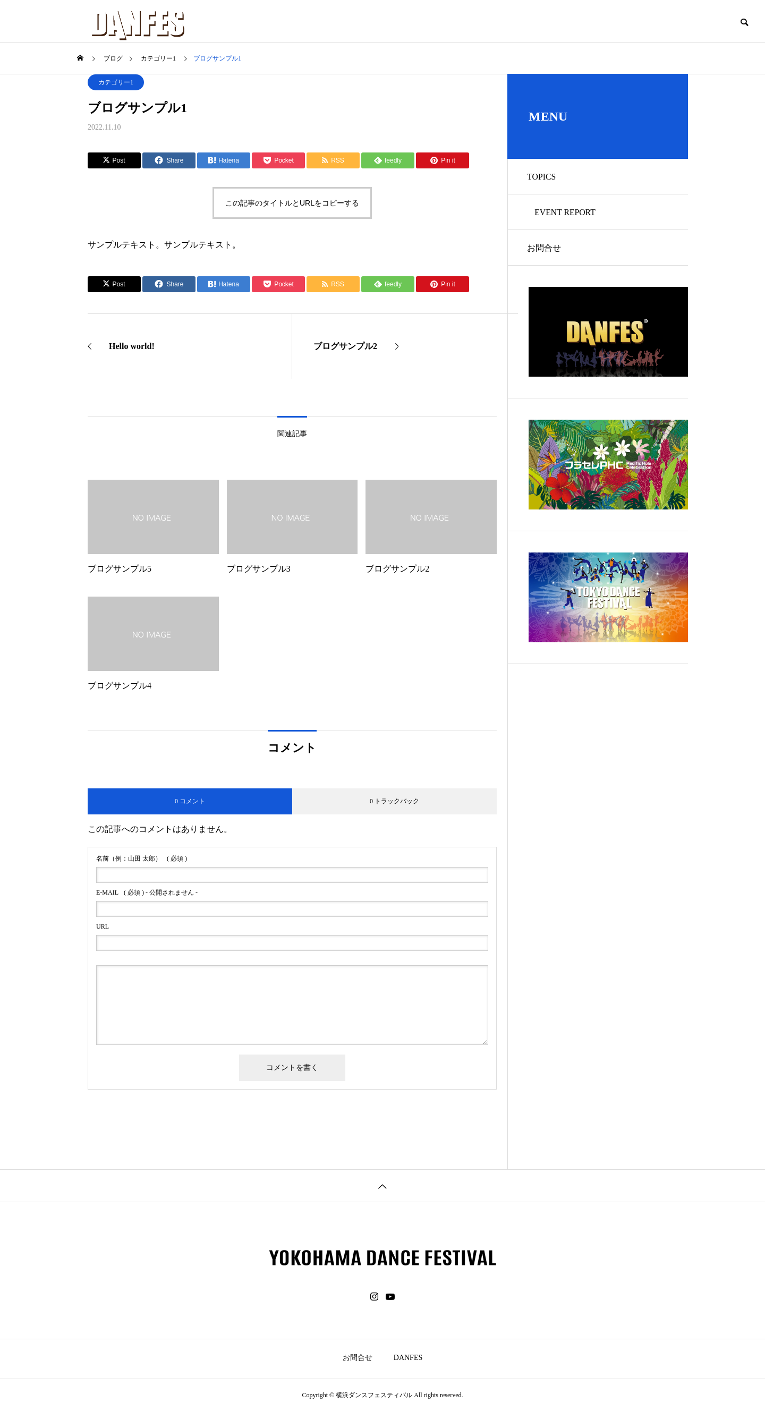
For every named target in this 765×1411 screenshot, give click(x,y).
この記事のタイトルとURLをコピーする (292, 203)
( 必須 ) (141, 858)
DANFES (408, 1358)
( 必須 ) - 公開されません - (147, 892)
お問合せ (546, 251)
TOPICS (543, 177)
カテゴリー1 (115, 82)
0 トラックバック (394, 801)
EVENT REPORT (567, 214)
